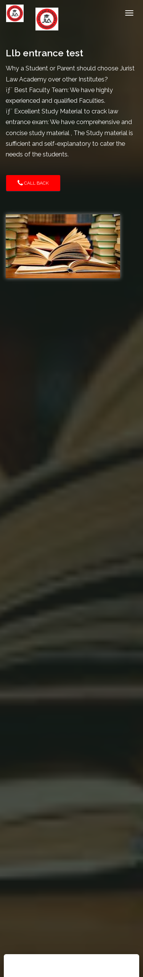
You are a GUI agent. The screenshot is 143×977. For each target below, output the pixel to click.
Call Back (33, 183)
